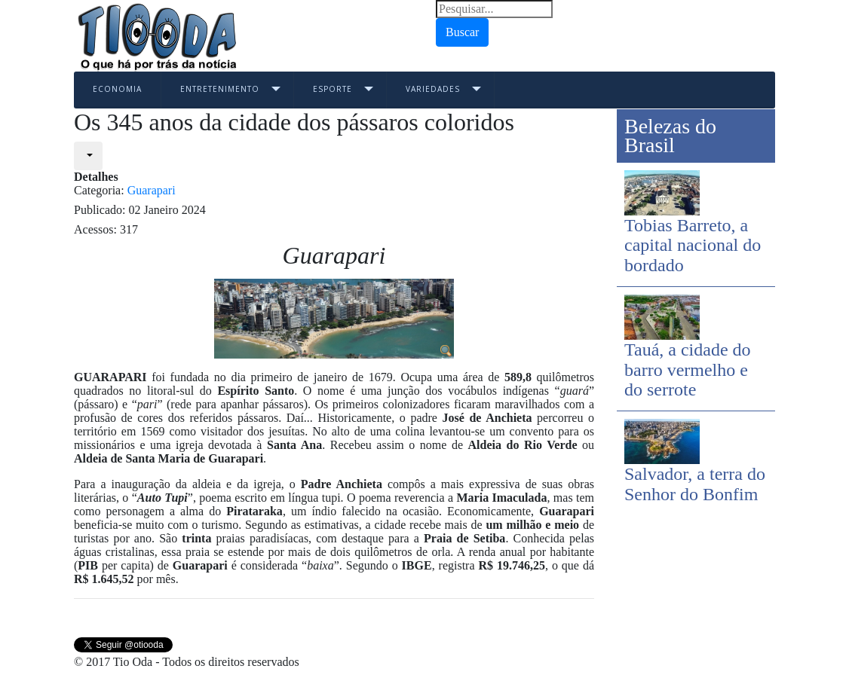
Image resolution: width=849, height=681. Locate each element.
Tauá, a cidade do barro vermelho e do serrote (687, 369)
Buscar (462, 32)
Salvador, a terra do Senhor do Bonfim (694, 483)
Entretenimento (219, 89)
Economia (117, 89)
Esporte (332, 89)
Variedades (433, 89)
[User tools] (88, 156)
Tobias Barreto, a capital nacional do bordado (692, 245)
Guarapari (151, 190)
